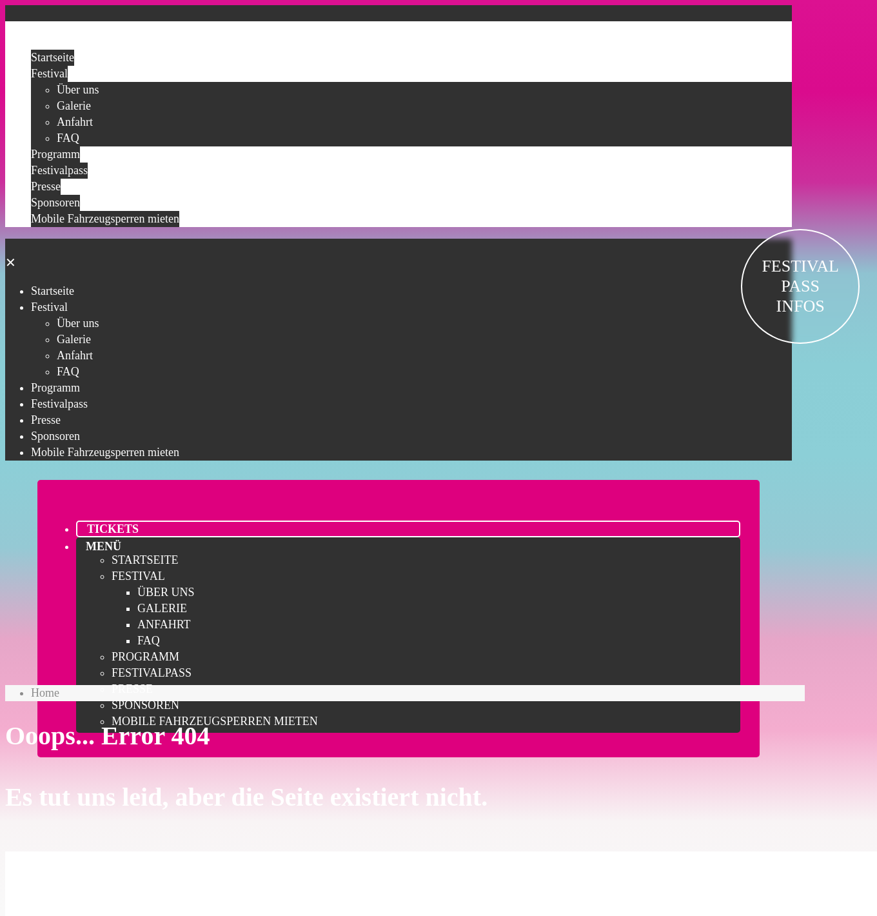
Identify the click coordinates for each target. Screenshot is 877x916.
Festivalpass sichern (398, 868)
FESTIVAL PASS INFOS (800, 286)
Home (45, 692)
